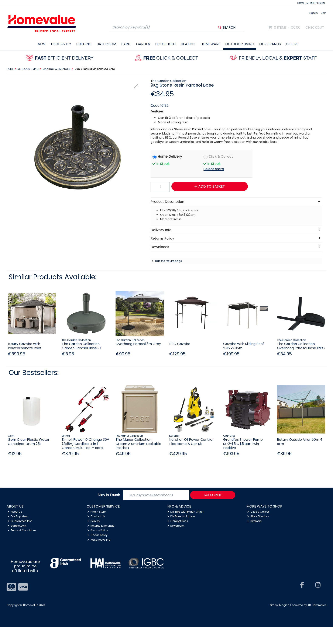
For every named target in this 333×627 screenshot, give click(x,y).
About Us (14, 511)
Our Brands (270, 44)
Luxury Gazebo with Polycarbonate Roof (24, 345)
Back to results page (168, 261)
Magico (284, 605)
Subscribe (213, 494)
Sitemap (254, 521)
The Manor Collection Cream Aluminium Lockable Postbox (138, 443)
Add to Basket (209, 186)
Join (323, 13)
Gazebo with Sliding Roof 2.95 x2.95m (243, 345)
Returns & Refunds (100, 525)
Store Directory (258, 516)
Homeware (210, 44)
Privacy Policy (97, 530)
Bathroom (106, 44)
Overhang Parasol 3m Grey (138, 343)
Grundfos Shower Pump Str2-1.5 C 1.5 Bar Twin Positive (243, 443)
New (41, 44)
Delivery (93, 521)
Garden (143, 44)
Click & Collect (221, 156)
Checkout (314, 27)
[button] (136, 86)
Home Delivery (170, 156)
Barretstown (16, 525)
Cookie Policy (97, 535)
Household (165, 44)
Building (84, 44)
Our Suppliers (17, 516)
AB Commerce (317, 605)
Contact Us (96, 516)
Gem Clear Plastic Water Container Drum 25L (28, 441)
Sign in (313, 13)
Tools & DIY (61, 44)
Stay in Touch (109, 495)
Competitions (177, 521)
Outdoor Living (239, 44)
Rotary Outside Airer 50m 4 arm (299, 441)
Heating (188, 44)
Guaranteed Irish (19, 521)
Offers (292, 44)
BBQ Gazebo (179, 343)
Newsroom (175, 525)
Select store (213, 169)
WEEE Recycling (98, 539)
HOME (300, 3)
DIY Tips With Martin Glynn (185, 511)
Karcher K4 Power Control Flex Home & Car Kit (191, 441)
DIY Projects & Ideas (181, 516)
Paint (126, 44)
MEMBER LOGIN (315, 3)
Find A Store (96, 511)
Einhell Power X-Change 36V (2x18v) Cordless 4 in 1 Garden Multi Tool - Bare (85, 443)
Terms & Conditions (21, 530)
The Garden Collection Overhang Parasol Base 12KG (301, 345)
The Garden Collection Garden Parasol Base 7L (81, 345)
